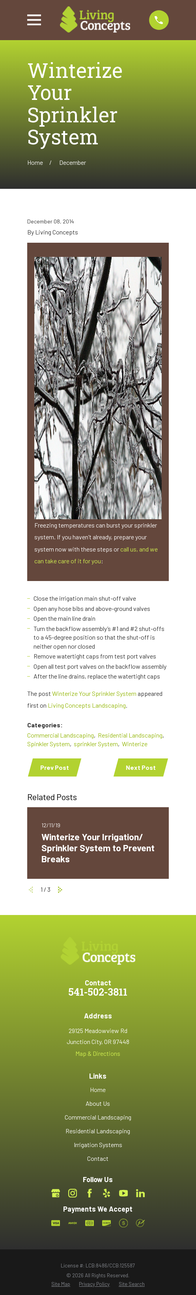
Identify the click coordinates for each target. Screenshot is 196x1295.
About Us (98, 1103)
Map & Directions (97, 1053)
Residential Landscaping (130, 735)
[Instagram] (72, 1193)
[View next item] (60, 889)
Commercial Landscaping (60, 735)
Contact (97, 1158)
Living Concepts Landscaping (87, 705)
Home (98, 1089)
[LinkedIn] (140, 1193)
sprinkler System (96, 743)
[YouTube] (123, 1193)
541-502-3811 (97, 993)
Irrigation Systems (98, 1144)
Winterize (134, 743)
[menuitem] (60, 1284)
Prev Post (54, 767)
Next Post (141, 767)
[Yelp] (106, 1193)
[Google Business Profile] (55, 1193)
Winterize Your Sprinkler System (94, 693)
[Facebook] (89, 1193)
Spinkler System (48, 743)
